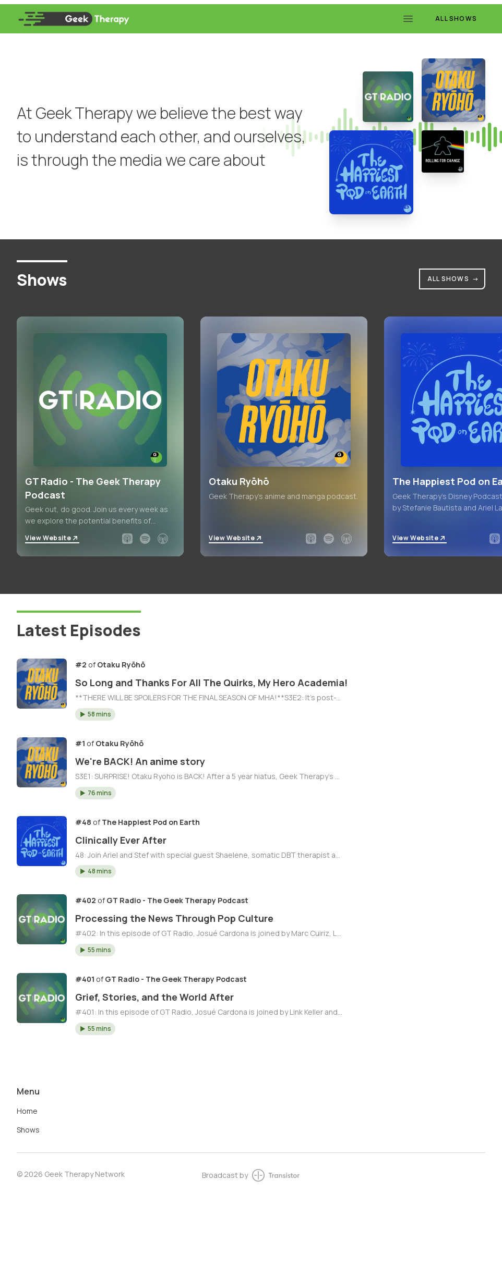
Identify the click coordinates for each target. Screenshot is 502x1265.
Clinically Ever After (120, 840)
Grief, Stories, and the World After (154, 997)
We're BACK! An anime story (140, 761)
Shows (28, 1130)
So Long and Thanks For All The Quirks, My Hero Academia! (211, 682)
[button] (95, 714)
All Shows (456, 18)
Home (27, 1111)
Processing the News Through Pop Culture (174, 918)
